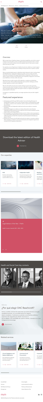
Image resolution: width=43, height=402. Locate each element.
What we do (11, 5)
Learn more (9, 183)
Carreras (2, 384)
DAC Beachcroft (4, 5)
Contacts (26, 46)
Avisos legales (24, 382)
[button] (41, 2)
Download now (23, 146)
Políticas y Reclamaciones (27, 387)
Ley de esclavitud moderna (27, 384)
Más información (8, 324)
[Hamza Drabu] (14, 269)
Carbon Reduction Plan (26, 389)
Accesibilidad (3, 382)
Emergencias (3, 389)
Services (16, 46)
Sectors (16, 5)
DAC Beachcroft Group (5, 387)
